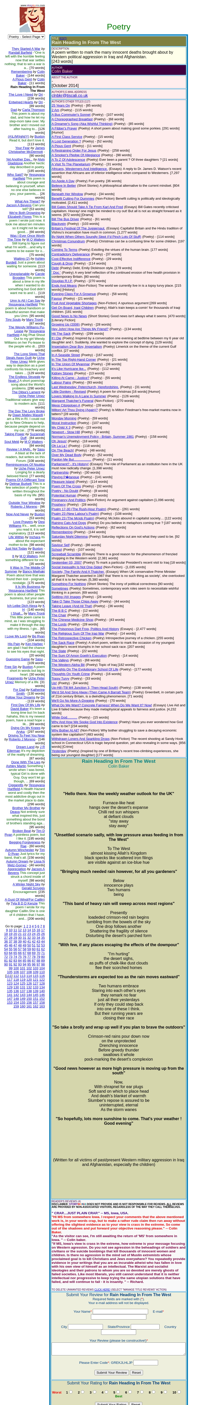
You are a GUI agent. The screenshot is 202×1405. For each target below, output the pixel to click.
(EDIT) (59, 38)
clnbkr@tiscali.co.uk (65, 95)
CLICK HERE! (98, 1250)
